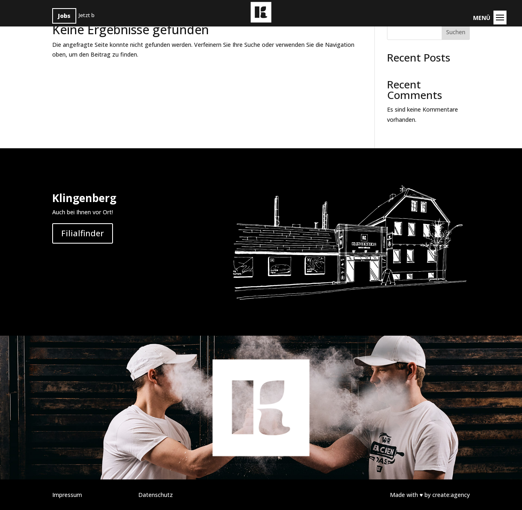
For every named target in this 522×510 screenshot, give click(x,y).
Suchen (455, 32)
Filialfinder (82, 233)
